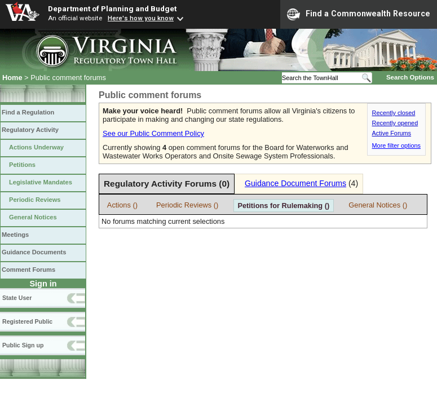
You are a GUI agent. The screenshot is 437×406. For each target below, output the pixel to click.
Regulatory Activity (30, 129)
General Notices (33, 217)
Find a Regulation (28, 112)
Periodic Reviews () (187, 205)
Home (12, 77)
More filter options (396, 145)
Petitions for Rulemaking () (283, 205)
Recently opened (395, 123)
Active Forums (392, 133)
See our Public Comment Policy (153, 133)
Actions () (122, 205)
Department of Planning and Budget (112, 8)
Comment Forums (28, 269)
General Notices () (377, 205)
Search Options (410, 77)
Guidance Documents (34, 252)
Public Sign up (22, 345)
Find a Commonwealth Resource (358, 14)
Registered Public (27, 321)
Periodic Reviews (35, 199)
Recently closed (394, 112)
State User (17, 297)
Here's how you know (141, 18)
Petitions (22, 164)
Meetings (15, 234)
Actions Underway (36, 147)
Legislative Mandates (40, 182)
